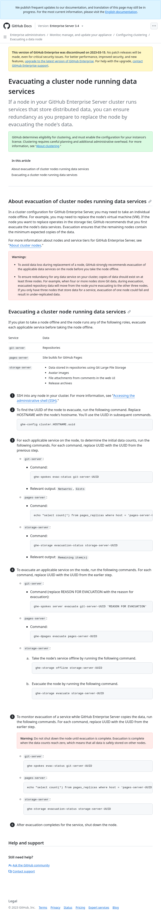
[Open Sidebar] (5, 37)
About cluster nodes (25, 245)
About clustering (47, 146)
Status (68, 907)
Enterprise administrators (27, 35)
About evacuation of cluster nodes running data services (80, 201)
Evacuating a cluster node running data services (69, 311)
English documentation (121, 12)
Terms (43, 907)
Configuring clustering (131, 35)
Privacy (55, 907)
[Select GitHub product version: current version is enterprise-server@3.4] (60, 26)
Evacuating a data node (26, 39)
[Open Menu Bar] (154, 26)
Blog (116, 907)
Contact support (21, 871)
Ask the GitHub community (29, 865)
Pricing (80, 907)
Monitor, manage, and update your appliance (81, 35)
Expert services (98, 907)
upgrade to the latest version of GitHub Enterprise (59, 61)
